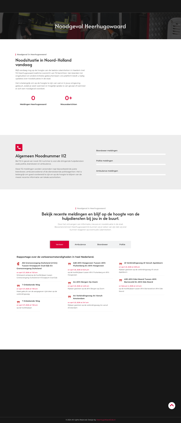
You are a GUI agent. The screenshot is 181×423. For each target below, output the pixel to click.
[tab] (59, 244)
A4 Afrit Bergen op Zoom (85, 282)
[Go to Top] (171, 405)
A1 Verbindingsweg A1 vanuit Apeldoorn (143, 263)
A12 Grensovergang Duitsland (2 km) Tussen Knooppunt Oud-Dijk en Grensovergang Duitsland (37, 266)
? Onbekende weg (31, 285)
